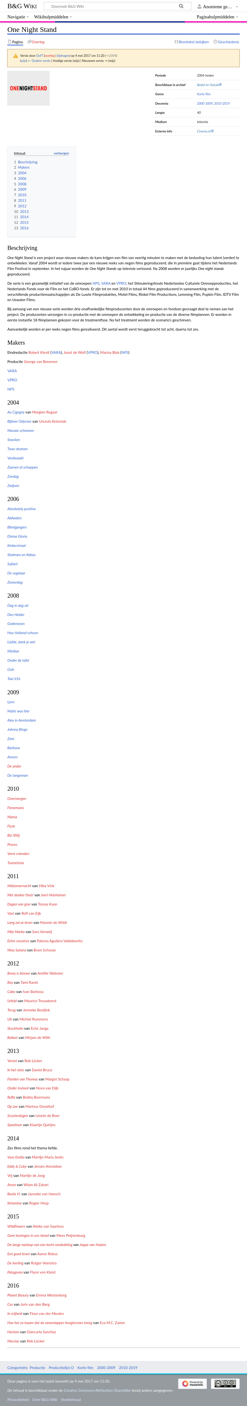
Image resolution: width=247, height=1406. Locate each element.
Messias (13, 1341)
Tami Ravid (29, 982)
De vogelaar (16, 573)
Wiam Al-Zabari (35, 1184)
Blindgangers (17, 527)
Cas (10, 1304)
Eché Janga (39, 1028)
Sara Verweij (42, 931)
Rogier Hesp (39, 1203)
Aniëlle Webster (50, 973)
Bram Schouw (45, 950)
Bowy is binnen (18, 973)
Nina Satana (16, 950)
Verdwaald (15, 458)
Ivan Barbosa (33, 991)
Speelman (14, 1125)
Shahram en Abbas (21, 554)
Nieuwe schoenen (20, 430)
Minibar (13, 651)
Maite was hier (18, 711)
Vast (10, 913)
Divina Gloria (17, 536)
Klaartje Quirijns (42, 1125)
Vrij (9, 1175)
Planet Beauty (18, 1295)
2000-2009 (205, 103)
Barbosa (13, 748)
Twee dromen (17, 449)
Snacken (13, 439)
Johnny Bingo (17, 729)
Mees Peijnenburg (70, 1235)
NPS (95, 283)
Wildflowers (16, 1226)
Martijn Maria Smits (47, 1157)
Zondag (13, 476)
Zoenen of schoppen (22, 467)
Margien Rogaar (44, 412)
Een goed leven (18, 1254)
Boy (10, 982)
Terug (11, 1010)
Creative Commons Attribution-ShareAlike (97, 1390)
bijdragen (63, 56)
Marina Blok (109, 352)
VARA (105, 283)
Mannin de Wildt (53, 922)
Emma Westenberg (51, 1295)
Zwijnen (13, 485)
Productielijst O (61, 1367)
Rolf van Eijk (31, 913)
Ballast (12, 1037)
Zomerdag (14, 582)
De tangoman (17, 775)
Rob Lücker (33, 1060)
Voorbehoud (71, 1399)
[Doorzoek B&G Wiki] (117, 6)
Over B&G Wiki (44, 1399)
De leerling (15, 1263)
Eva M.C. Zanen (112, 1322)
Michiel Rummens (34, 1019)
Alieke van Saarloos (48, 1226)
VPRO (121, 283)
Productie (37, 1367)
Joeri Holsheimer (53, 895)
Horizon (13, 1332)
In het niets (15, 1070)
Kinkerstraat (16, 545)
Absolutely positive (21, 509)
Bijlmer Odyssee (19, 421)
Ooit (10, 669)
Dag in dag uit (17, 605)
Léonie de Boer (47, 1115)
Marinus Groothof (39, 1106)
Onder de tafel (18, 660)
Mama (12, 817)
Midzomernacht (19, 886)
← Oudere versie (39, 61)
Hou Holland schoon (22, 633)
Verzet (12, 1060)
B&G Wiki (22, 6)
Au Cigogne (16, 412)
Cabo (11, 991)
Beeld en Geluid (208, 85)
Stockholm (15, 1028)
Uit (9, 1019)
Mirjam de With (37, 1037)
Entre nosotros (18, 941)
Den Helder (15, 614)
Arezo (11, 1184)
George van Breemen (41, 361)
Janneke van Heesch (44, 1194)
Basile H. (14, 1194)
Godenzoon (16, 623)
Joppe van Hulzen (93, 1244)
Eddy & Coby (17, 1166)
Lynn (10, 702)
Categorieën (17, 1367)
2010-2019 (222, 103)
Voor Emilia (15, 1157)
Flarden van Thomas (22, 1079)
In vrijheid (14, 1313)
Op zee (12, 1106)
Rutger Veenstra (43, 1263)
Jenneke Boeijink (36, 1010)
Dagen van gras (18, 904)
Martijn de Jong (32, 1175)
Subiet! (12, 564)
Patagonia (14, 1272)
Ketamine (14, 1203)
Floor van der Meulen (47, 1313)
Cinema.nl (204, 131)
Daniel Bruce (42, 1070)
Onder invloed (17, 1088)
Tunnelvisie (15, 863)
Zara (10, 738)
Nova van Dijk (47, 1088)
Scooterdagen (17, 1115)
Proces (12, 844)
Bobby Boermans (36, 1097)
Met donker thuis (20, 895)
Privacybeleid (18, 1399)
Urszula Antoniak (52, 421)
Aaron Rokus (47, 1254)
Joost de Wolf (75, 352)
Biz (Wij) (13, 835)
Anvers (12, 757)
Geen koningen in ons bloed (28, 1235)
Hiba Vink (47, 886)
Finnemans (15, 807)
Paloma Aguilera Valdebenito (60, 941)
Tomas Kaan (47, 904)
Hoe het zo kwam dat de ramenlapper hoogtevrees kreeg (49, 1322)
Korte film (204, 94)
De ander (14, 766)
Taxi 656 (13, 678)
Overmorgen (16, 798)
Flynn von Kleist (43, 1272)
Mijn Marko (16, 931)
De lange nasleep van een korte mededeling (39, 1244)
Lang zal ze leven (20, 922)
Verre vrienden (18, 853)
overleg (50, 56)
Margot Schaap (57, 1079)
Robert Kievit (39, 352)
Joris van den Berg (34, 1304)
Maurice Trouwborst (40, 1001)
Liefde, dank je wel (21, 642)
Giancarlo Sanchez (41, 1332)
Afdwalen (14, 518)
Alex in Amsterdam (21, 720)
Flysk (11, 826)
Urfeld (12, 1001)
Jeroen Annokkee (48, 1166)
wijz (23, 61)
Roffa (11, 1097)
